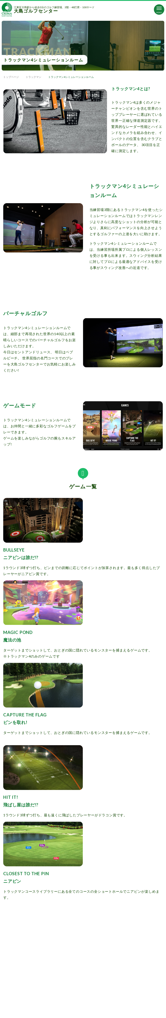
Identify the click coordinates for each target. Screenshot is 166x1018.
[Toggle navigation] (159, 9)
